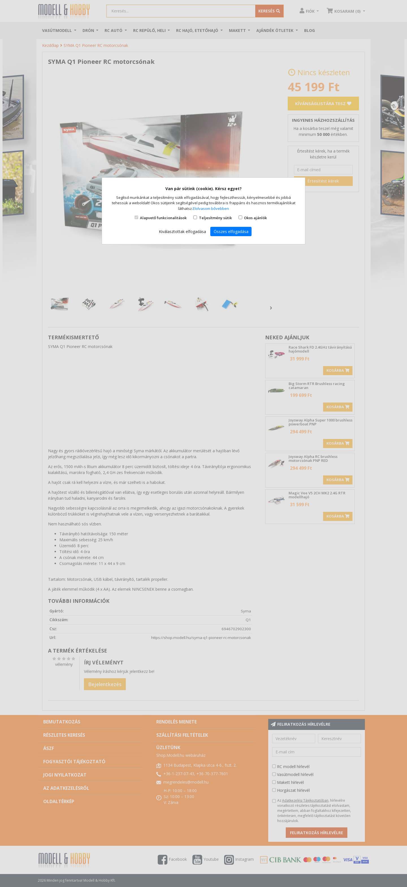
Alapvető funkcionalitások (163, 217)
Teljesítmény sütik (215, 217)
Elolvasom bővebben (211, 208)
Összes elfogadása (231, 231)
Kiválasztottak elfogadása (182, 231)
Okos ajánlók (255, 217)
